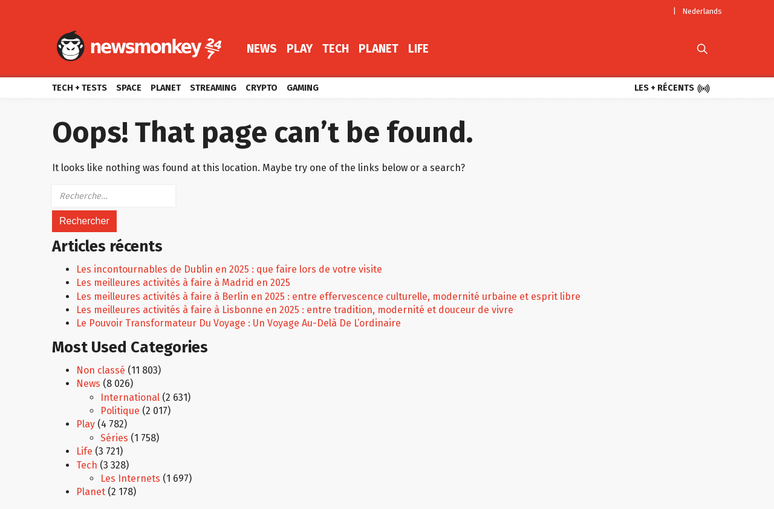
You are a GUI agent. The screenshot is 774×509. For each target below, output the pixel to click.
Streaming (213, 88)
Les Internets (130, 478)
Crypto (262, 88)
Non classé (100, 370)
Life (418, 49)
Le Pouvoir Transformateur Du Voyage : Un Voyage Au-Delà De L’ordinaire (238, 323)
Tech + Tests (79, 88)
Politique (120, 411)
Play (300, 49)
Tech (335, 49)
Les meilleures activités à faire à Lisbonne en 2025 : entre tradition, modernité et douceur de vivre (294, 310)
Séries (114, 438)
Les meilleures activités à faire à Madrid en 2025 (183, 282)
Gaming (303, 88)
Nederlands (702, 11)
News (262, 49)
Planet (378, 49)
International (130, 397)
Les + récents (672, 89)
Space (128, 88)
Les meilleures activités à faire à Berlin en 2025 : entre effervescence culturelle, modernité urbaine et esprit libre (328, 296)
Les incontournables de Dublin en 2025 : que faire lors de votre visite (229, 269)
